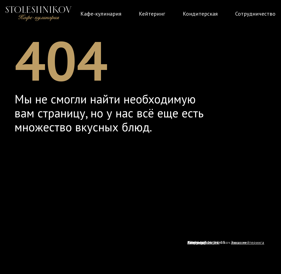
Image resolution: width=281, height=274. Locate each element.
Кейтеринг (152, 13)
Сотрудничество (255, 13)
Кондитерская (200, 13)
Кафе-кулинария (100, 13)
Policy (193, 242)
